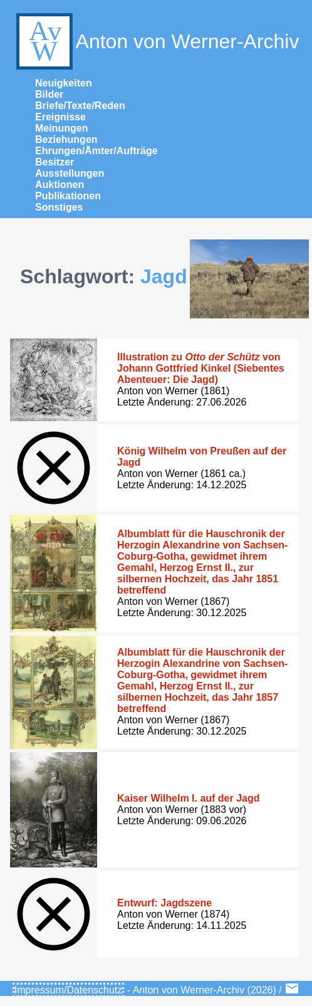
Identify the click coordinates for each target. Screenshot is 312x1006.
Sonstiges (59, 207)
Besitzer (54, 162)
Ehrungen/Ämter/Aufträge (96, 150)
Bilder (49, 94)
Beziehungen (66, 139)
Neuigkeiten (63, 83)
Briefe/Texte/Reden (80, 105)
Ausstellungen (69, 173)
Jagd (163, 276)
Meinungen (61, 128)
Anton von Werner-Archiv (156, 41)
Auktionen (59, 184)
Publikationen (68, 196)
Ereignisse (60, 117)
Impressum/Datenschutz (68, 990)
